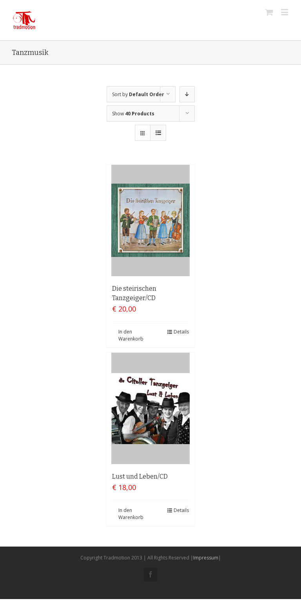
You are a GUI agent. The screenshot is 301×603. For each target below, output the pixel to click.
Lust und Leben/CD (140, 476)
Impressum (205, 557)
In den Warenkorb (130, 335)
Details (181, 331)
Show (133, 113)
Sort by (138, 94)
